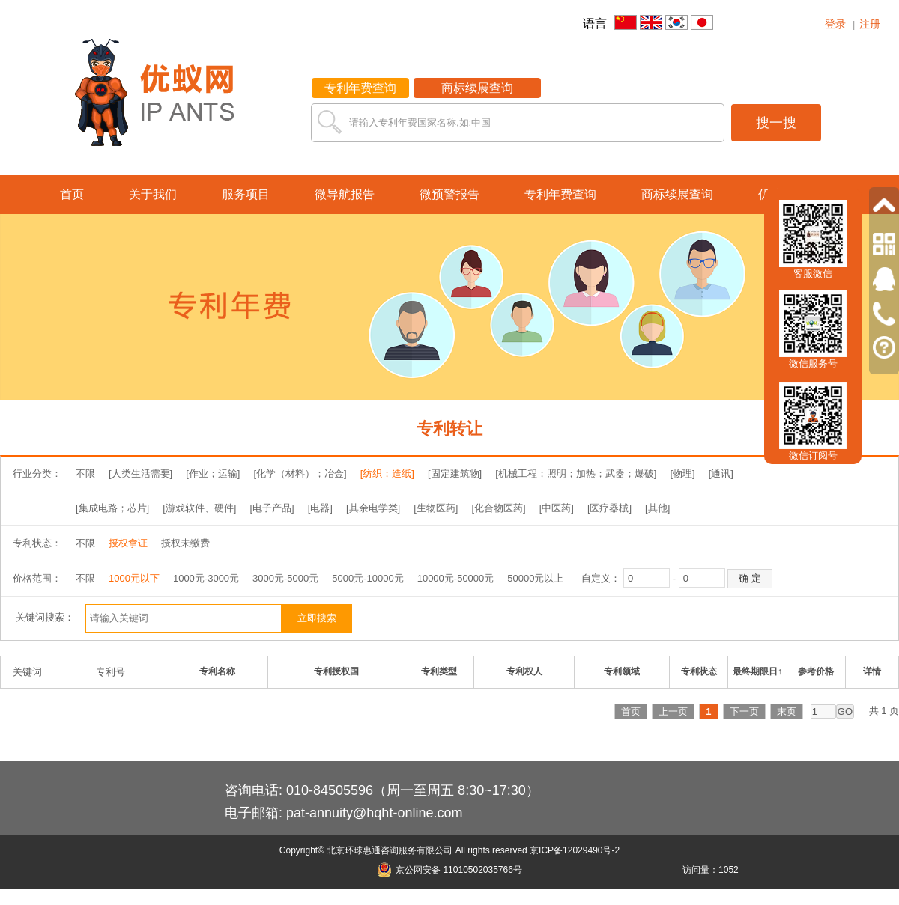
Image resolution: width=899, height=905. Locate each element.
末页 (786, 711)
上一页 (673, 711)
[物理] (682, 473)
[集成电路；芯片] (112, 508)
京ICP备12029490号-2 (575, 850)
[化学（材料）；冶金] (299, 473)
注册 (869, 24)
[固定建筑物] (455, 473)
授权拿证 (128, 543)
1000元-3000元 (206, 578)
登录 (835, 24)
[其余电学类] (373, 508)
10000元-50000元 (455, 578)
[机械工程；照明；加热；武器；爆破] (575, 473)
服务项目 (246, 194)
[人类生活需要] (140, 473)
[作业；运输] (213, 473)
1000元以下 (134, 578)
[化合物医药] (498, 508)
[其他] (657, 508)
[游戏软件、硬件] (199, 508)
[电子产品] (271, 508)
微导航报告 (345, 194)
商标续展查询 (477, 88)
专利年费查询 (360, 88)
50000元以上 (535, 578)
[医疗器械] (609, 508)
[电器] (320, 508)
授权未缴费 (185, 543)
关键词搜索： (45, 617)
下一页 (744, 711)
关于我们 (153, 194)
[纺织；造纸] (387, 473)
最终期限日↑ (757, 671)
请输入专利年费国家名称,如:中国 (420, 122)
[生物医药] (436, 508)
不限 (85, 473)
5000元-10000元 (367, 578)
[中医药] (556, 508)
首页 (72, 194)
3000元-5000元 (285, 578)
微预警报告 (449, 194)
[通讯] (721, 473)
